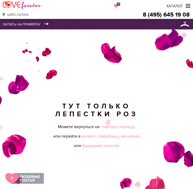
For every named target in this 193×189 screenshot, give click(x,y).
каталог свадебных (100, 136)
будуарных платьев (100, 145)
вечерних (130, 136)
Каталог (174, 6)
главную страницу (117, 126)
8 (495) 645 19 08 (166, 14)
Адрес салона (18, 14)
